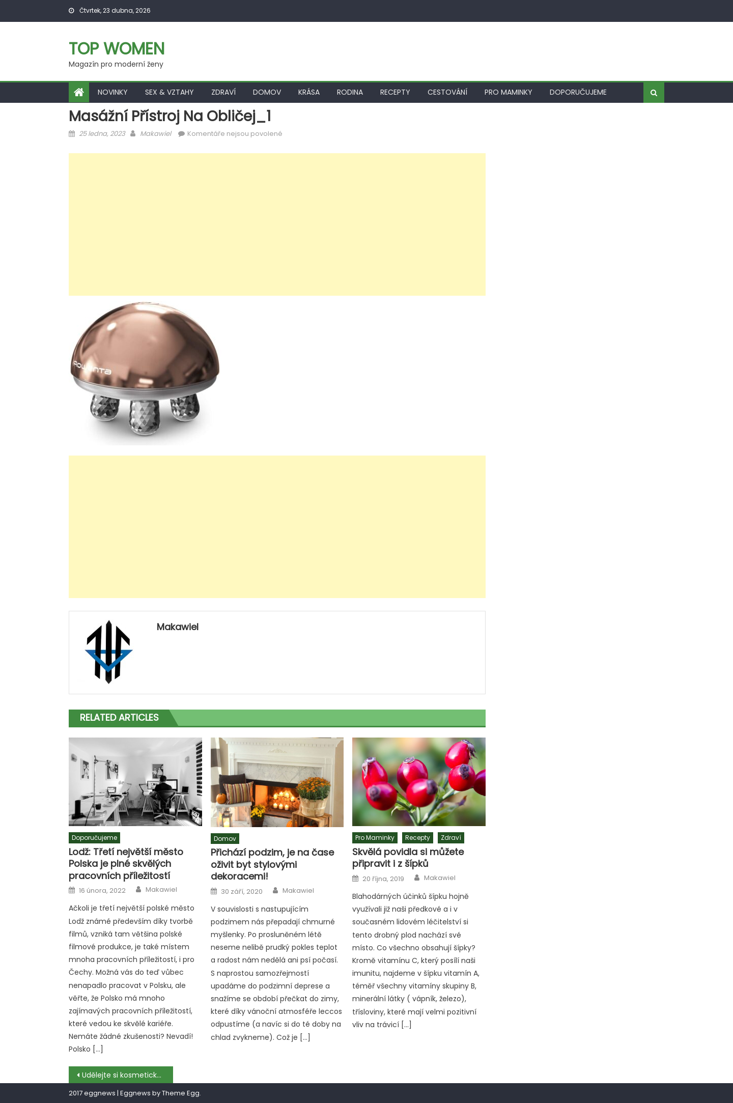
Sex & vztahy (169, 92)
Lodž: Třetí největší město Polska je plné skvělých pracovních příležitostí (126, 864)
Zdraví (223, 92)
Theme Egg (181, 1093)
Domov (267, 92)
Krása (309, 92)
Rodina (350, 92)
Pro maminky (508, 92)
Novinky (113, 92)
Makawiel (155, 133)
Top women (116, 48)
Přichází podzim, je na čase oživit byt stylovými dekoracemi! (272, 864)
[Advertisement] (277, 224)
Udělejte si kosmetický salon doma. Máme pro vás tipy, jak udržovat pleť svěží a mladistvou (127, 1075)
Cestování (447, 92)
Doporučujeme (578, 92)
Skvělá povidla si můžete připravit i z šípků (408, 858)
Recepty (395, 92)
